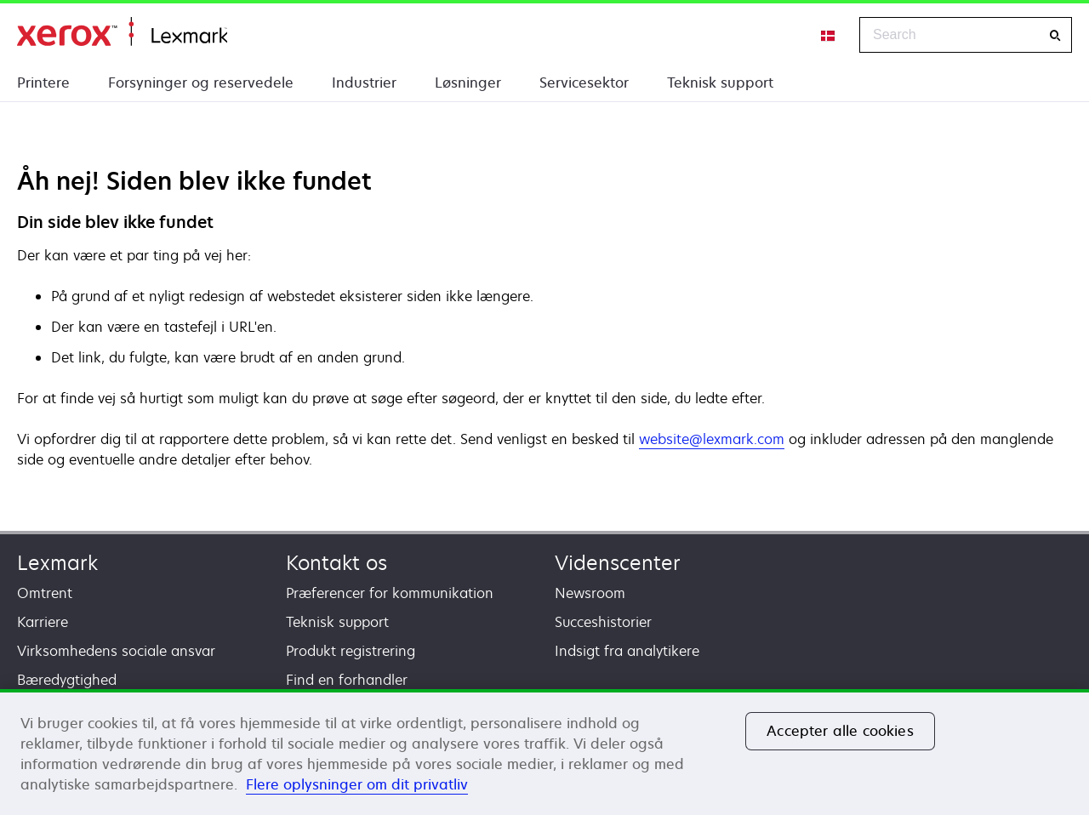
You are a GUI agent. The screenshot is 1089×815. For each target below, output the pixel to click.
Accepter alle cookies (840, 730)
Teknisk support (720, 82)
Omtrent (44, 593)
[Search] (1055, 35)
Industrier (364, 82)
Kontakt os (336, 563)
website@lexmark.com (711, 439)
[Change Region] (828, 35)
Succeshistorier (603, 622)
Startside (122, 32)
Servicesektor (584, 82)
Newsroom (590, 593)
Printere (43, 82)
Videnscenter (618, 563)
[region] (544, 752)
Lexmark (57, 563)
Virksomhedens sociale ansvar (116, 650)
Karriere (42, 622)
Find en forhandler (347, 679)
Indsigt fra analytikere (627, 650)
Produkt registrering (350, 650)
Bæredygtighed (67, 679)
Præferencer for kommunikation (389, 593)
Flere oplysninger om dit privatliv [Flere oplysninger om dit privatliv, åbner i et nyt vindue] (357, 784)
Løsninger (468, 82)
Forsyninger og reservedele (201, 82)
